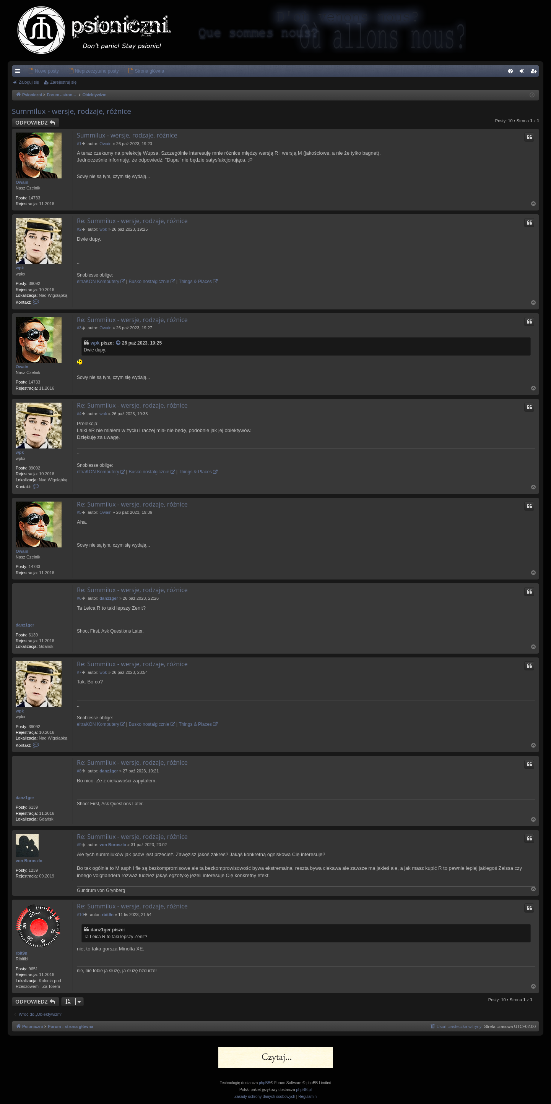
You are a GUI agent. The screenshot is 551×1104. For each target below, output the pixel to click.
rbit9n (22, 953)
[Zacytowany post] (118, 343)
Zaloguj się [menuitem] (524, 72)
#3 (79, 327)
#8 (79, 771)
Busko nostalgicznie (149, 281)
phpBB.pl (304, 1090)
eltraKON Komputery (98, 281)
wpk (20, 267)
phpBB (264, 1083)
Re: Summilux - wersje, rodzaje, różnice (132, 221)
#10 (80, 914)
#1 (79, 143)
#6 (79, 598)
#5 (79, 512)
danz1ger (25, 625)
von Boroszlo (29, 860)
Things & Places (195, 281)
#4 (79, 413)
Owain (22, 182)
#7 (79, 672)
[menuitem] (32, 71)
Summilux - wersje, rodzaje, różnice (71, 111)
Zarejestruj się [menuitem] (535, 72)
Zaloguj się (29, 82)
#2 (79, 229)
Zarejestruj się (63, 82)
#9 (79, 844)
